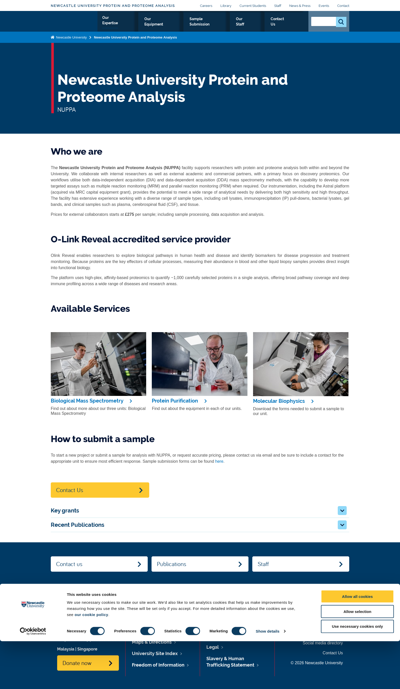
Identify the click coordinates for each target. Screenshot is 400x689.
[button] (342, 510)
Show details (268, 679)
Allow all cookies (357, 644)
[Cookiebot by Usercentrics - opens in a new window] (33, 679)
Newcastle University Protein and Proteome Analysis (113, 6)
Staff (277, 6)
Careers (206, 6)
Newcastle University (71, 42)
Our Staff (261, 25)
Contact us (69, 564)
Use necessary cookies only (357, 674)
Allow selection (357, 659)
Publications (171, 564)
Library (225, 6)
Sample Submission (225, 25)
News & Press (299, 6)
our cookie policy (91, 662)
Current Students (253, 6)
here (219, 461)
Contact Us (289, 25)
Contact (343, 6)
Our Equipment (183, 25)
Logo (74, 24)
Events (324, 6)
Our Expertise (146, 25)
